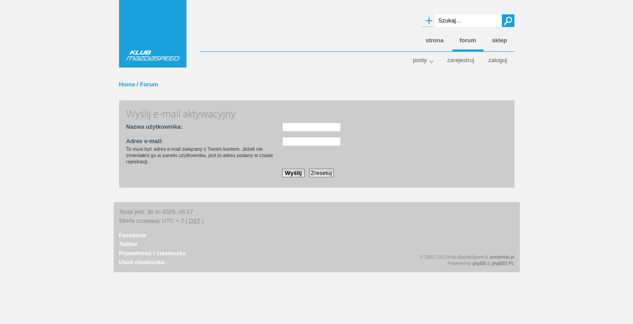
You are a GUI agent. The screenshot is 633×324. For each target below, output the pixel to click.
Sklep (499, 40)
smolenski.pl (501, 257)
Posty (420, 60)
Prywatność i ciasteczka (152, 253)
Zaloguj (497, 60)
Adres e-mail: (144, 141)
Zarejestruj (460, 60)
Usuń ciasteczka (141, 262)
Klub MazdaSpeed (152, 34)
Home (127, 84)
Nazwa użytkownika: (154, 126)
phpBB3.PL (502, 263)
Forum (149, 84)
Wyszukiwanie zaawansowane (429, 21)
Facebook (132, 235)
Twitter (128, 244)
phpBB (479, 263)
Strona (434, 40)
